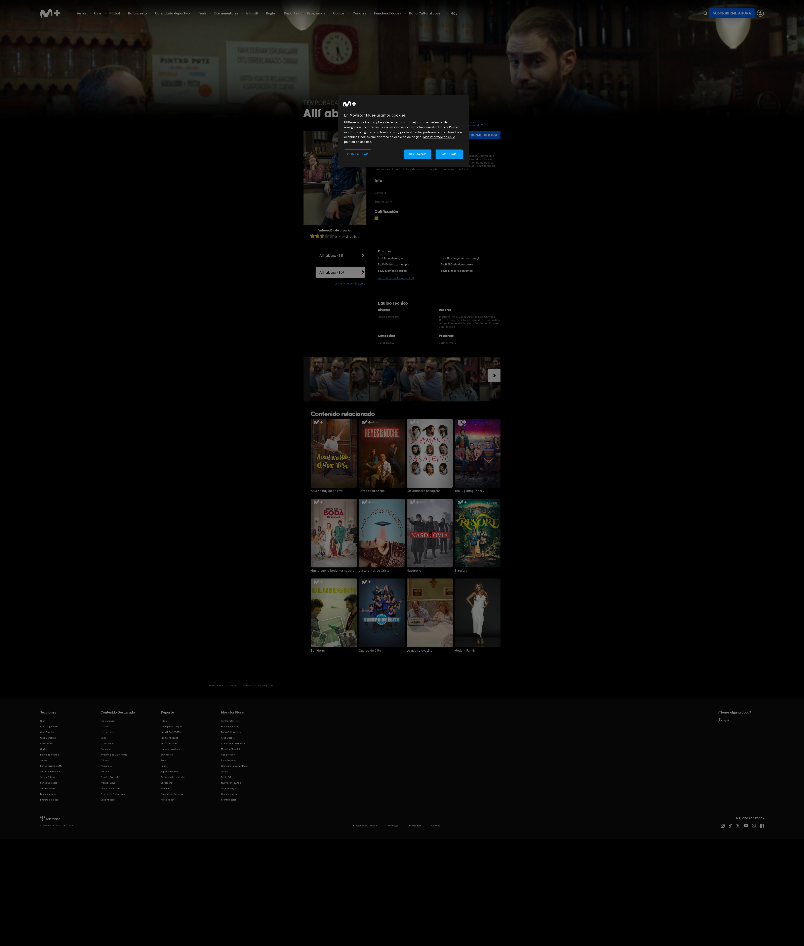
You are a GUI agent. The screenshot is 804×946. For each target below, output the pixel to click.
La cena (104, 726)
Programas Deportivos (112, 794)
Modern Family (465, 650)
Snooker (165, 788)
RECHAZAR (417, 154)
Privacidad (415, 825)
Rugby (271, 13)
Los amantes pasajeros (423, 491)
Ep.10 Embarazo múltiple (393, 264)
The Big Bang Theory (469, 491)
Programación (229, 799)
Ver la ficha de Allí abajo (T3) (396, 278)
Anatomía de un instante (113, 754)
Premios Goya (107, 782)
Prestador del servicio (365, 825)
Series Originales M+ (51, 766)
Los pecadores (108, 732)
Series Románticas (50, 771)
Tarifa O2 (226, 777)
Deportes (291, 13)
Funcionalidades (387, 13)
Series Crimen (47, 788)
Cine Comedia (48, 737)
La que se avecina (420, 650)
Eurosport (166, 782)
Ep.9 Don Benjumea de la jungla (460, 258)
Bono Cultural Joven (425, 13)
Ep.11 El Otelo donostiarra (457, 264)
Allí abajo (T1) (331, 255)
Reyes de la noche (372, 491)
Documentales (226, 13)
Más (453, 13)
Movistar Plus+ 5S (230, 749)
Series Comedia (48, 782)
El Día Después (169, 743)
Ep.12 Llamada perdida (392, 270)
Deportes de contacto (173, 777)
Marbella (105, 771)
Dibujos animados (110, 788)
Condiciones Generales (233, 743)
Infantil (252, 13)
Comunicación (229, 794)
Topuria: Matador (170, 771)
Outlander (106, 749)
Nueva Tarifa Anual (231, 782)
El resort (461, 570)
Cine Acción (46, 743)
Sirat (103, 737)
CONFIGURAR (357, 154)
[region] (403, 131)
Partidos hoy (167, 799)
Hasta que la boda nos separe (332, 570)
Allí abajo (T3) (331, 272)
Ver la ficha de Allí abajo (350, 283)
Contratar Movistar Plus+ (234, 766)
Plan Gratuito (228, 760)
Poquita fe (106, 766)
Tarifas (224, 771)
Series (81, 13)
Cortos (339, 13)
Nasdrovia (414, 570)
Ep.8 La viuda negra (390, 258)
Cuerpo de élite (370, 650)
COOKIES (435, 825)
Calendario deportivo (172, 13)
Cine (97, 13)
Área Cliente (228, 737)
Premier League (169, 737)
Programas (316, 13)
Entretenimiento (49, 799)
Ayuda (724, 720)
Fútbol (114, 13)
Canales (359, 13)
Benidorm (318, 650)
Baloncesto (137, 13)
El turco (104, 760)
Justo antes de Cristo (374, 570)
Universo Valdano (170, 749)
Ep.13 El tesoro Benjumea (457, 270)
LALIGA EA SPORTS (170, 732)
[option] (340, 379)
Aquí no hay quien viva (327, 491)
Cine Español (47, 732)
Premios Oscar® (109, 777)
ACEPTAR (449, 154)
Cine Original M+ (49, 726)
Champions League (171, 726)
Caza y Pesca (107, 799)
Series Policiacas (49, 777)
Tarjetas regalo (229, 788)
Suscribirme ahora (732, 13)
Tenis (202, 13)
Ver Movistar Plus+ (231, 721)
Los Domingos (107, 721)
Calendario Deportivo (172, 794)
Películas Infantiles (50, 754)
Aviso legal (393, 825)
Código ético (228, 754)
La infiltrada (107, 743)
